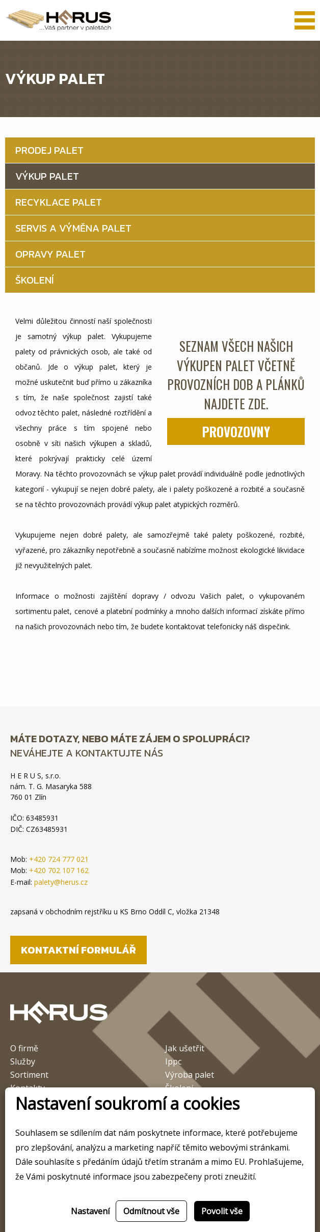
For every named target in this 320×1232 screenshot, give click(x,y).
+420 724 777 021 (59, 859)
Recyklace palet (58, 202)
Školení (34, 280)
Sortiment (29, 1075)
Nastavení (90, 1211)
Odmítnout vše (151, 1211)
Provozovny (236, 431)
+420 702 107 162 (59, 870)
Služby (22, 1062)
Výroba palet (189, 1075)
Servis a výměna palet (73, 228)
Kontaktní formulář (78, 950)
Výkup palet (47, 176)
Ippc (173, 1062)
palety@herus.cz (61, 882)
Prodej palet (49, 150)
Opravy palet (50, 254)
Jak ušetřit (184, 1049)
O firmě (24, 1049)
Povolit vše (222, 1211)
